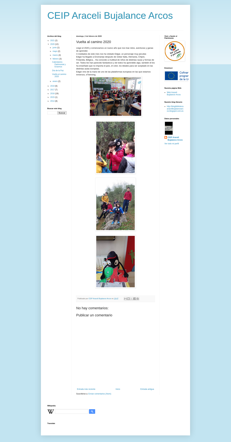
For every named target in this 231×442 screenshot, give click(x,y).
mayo (55, 51)
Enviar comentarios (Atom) (99, 394)
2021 (52, 40)
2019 (52, 86)
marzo (56, 55)
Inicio (118, 389)
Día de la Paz (58, 70)
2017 (52, 90)
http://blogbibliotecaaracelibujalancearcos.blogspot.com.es (175, 108)
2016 (52, 93)
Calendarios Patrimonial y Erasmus (59, 64)
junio (55, 47)
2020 (52, 44)
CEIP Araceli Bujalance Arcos (110, 15)
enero (55, 81)
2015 (52, 97)
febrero (56, 59)
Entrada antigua (147, 389)
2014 (52, 101)
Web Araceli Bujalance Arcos (174, 93)
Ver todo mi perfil (171, 144)
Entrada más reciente (86, 389)
